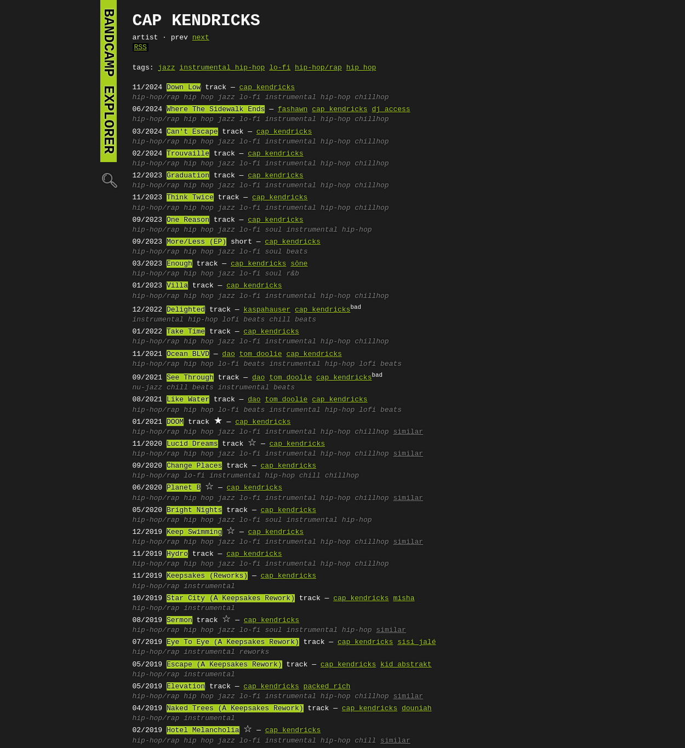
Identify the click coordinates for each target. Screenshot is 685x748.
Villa (177, 286)
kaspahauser (266, 310)
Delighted (186, 310)
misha (403, 598)
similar (408, 432)
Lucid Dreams (192, 444)
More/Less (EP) (196, 242)
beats (296, 252)
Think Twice (190, 198)
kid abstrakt (406, 665)
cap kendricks (267, 88)
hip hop (361, 68)
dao (228, 354)
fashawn (293, 109)
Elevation (186, 687)
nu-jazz (148, 388)
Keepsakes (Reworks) (207, 576)
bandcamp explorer (108, 81)
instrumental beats (256, 388)
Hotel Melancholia (203, 730)
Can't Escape (192, 132)
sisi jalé (416, 642)
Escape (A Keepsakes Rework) (224, 665)
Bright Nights (194, 510)
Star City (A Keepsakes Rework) (231, 598)
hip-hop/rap (318, 68)
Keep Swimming (194, 532)
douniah (417, 709)
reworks (254, 652)
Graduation (188, 176)
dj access (391, 109)
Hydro (177, 554)
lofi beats (243, 320)
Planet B (184, 488)
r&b (292, 274)
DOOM (175, 422)
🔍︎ (108, 180)
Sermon (179, 620)
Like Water (188, 400)
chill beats (292, 320)
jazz (166, 68)
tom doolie (260, 354)
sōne (298, 264)
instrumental (209, 586)
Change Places (194, 466)
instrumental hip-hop (222, 68)
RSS (140, 48)
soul (273, 230)
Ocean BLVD (188, 354)
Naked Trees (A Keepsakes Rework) (235, 709)
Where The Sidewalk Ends (216, 109)
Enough (179, 264)
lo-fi (279, 68)
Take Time (186, 332)
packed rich (327, 687)
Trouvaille (188, 154)
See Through (190, 378)
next (200, 38)
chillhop (372, 97)
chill (310, 476)
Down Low (184, 88)
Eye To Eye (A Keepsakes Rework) (233, 642)
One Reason (188, 220)
